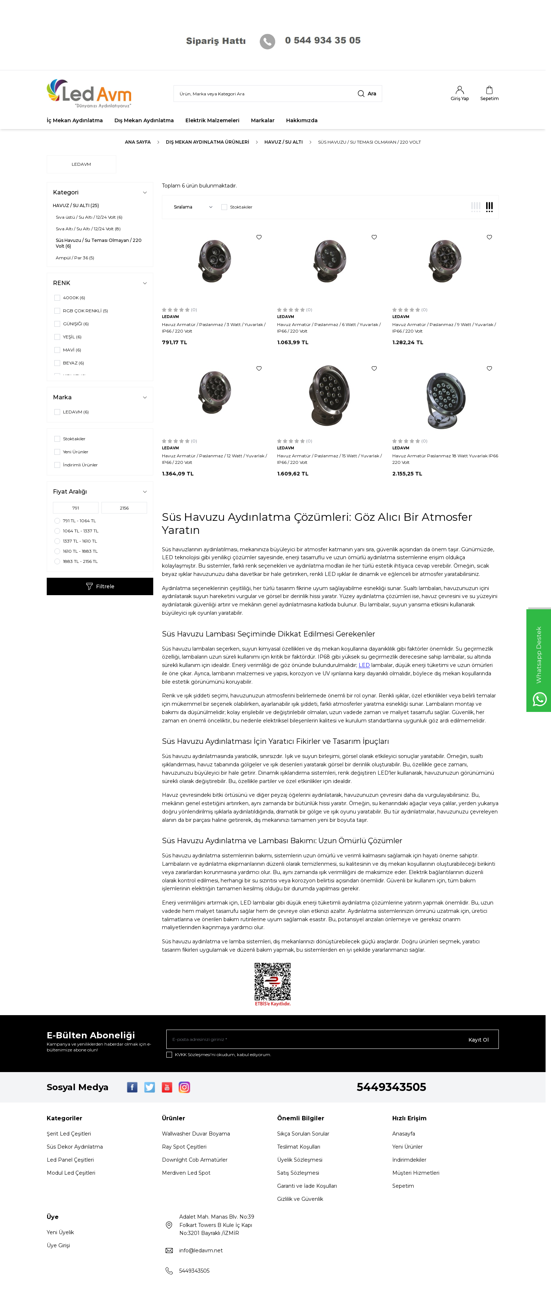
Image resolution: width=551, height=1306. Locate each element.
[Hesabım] (460, 94)
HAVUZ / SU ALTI (283, 142)
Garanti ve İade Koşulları (307, 1187)
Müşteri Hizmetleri (415, 1174)
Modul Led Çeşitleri (71, 1174)
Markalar (263, 120)
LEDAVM (81, 164)
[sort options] (192, 207)
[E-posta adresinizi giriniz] (332, 1040)
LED (364, 665)
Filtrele (100, 586)
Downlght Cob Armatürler (195, 1161)
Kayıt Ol (478, 1040)
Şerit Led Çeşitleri (69, 1135)
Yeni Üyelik (60, 1233)
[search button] (367, 93)
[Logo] (90, 93)
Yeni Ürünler (407, 1148)
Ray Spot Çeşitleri (184, 1148)
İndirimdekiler (409, 1161)
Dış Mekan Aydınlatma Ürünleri (207, 142)
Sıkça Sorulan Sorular (303, 1135)
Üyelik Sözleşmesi (299, 1161)
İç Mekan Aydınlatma (75, 120)
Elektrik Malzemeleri (212, 120)
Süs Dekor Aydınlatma (75, 1148)
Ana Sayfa (138, 142)
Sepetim (403, 1187)
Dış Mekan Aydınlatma (144, 120)
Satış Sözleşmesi (298, 1174)
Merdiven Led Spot (186, 1174)
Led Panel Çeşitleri (70, 1161)
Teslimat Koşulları (298, 1148)
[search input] (278, 93)
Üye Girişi (58, 1246)
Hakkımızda (302, 120)
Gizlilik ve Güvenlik (300, 1200)
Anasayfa (403, 1135)
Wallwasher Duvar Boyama (196, 1135)
